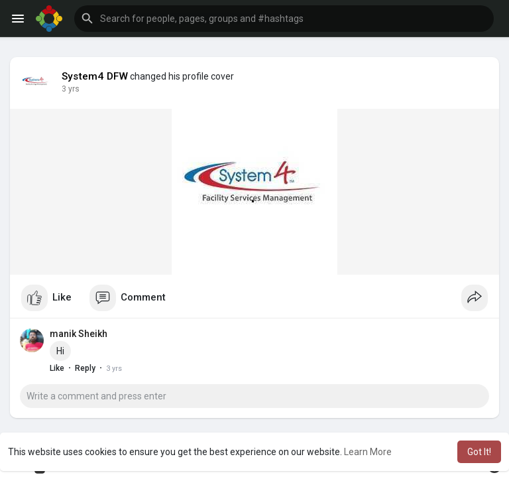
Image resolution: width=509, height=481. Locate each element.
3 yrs (71, 89)
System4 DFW (95, 76)
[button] (284, 18)
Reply (85, 368)
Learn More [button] (368, 452)
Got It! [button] (479, 452)
